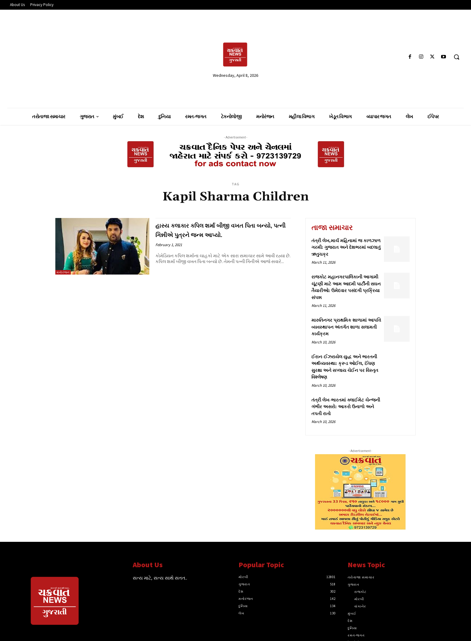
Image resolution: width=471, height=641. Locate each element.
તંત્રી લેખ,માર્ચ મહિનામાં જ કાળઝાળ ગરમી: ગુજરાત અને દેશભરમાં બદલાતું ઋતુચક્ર (346, 247)
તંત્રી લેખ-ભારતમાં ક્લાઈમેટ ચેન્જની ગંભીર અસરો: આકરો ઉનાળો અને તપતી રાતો (345, 407)
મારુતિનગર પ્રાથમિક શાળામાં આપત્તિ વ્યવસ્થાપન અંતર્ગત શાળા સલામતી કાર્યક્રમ (346, 327)
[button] (456, 57)
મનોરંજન (63, 272)
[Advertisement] (81, 56)
